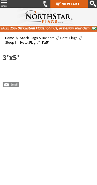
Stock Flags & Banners (37, 37)
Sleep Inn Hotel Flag (20, 42)
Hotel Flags (69, 37)
